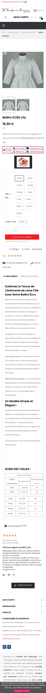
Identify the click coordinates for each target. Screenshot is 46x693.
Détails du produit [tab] (29, 276)
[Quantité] (11, 230)
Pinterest (38, 249)
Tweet (27, 249)
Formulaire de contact (11, 639)
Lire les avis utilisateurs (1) (15, 263)
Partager (15, 249)
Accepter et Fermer (21, 691)
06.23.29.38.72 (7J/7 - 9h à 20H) (29, 630)
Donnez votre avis (23, 585)
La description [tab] (11, 276)
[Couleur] (22, 221)
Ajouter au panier (22, 237)
